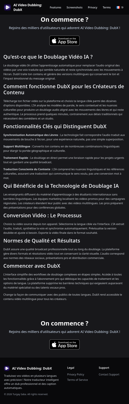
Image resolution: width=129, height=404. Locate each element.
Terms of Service (77, 380)
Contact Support (109, 374)
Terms (107, 7)
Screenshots (74, 7)
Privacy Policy (75, 374)
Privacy (92, 7)
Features (55, 7)
